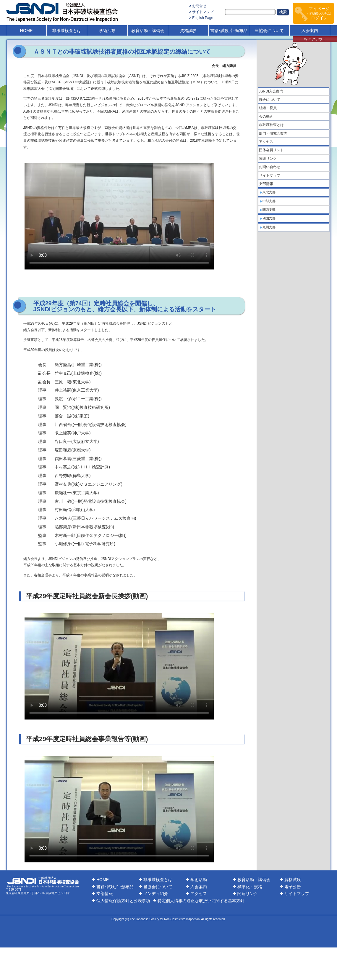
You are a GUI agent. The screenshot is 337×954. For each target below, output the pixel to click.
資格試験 (188, 30)
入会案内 (310, 30)
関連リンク (268, 159)
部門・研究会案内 (273, 133)
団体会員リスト (271, 150)
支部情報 (266, 184)
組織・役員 (268, 108)
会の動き (266, 116)
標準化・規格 (249, 886)
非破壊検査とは (66, 30)
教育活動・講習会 (147, 30)
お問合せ (199, 6)
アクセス (266, 142)
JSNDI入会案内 (271, 91)
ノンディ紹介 (155, 893)
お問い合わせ (269, 167)
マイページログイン (319, 13)
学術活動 (107, 30)
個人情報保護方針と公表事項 (123, 900)
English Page (202, 18)
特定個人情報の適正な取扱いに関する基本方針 (201, 900)
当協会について (269, 30)
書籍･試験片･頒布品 (228, 30)
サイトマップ (202, 12)
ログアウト (315, 39)
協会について (269, 100)
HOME (26, 30)
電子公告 (292, 886)
